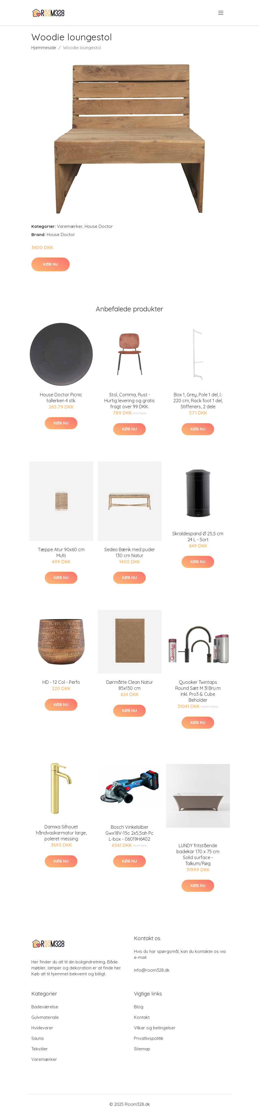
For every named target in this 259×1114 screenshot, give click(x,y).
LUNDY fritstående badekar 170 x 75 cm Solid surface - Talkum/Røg (197, 854)
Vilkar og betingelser (155, 1027)
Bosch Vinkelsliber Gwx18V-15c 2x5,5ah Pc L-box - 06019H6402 (129, 833)
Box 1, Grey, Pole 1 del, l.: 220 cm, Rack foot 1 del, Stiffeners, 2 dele (198, 400)
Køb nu (50, 264)
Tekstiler (39, 1048)
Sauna (37, 1038)
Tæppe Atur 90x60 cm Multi (61, 552)
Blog (138, 1006)
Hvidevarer (42, 1027)
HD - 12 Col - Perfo (61, 682)
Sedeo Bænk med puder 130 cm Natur (129, 552)
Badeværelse (44, 1006)
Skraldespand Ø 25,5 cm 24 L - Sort (197, 536)
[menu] (221, 13)
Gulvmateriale (45, 1017)
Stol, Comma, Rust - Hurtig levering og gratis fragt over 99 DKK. (129, 400)
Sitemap (142, 1048)
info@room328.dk (152, 970)
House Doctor (99, 226)
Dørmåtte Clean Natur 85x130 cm (129, 685)
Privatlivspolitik (148, 1038)
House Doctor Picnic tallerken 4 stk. (61, 397)
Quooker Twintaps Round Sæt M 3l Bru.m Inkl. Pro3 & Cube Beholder (198, 691)
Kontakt (142, 1017)
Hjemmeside (43, 47)
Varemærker (70, 226)
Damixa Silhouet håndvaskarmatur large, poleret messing (61, 833)
